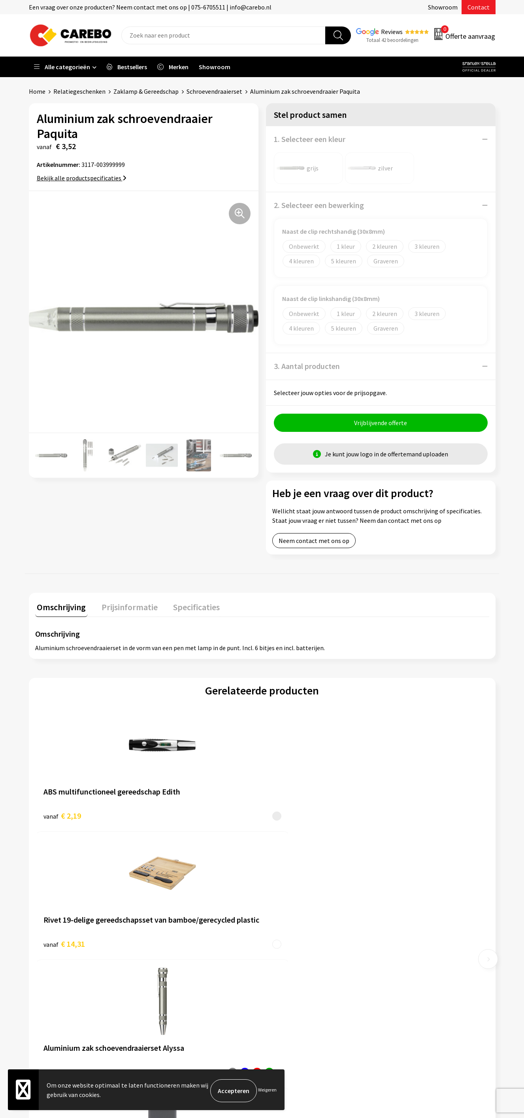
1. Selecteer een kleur (309, 139)
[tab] (59, 609)
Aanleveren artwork (182, 907)
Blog (278, 919)
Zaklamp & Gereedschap (146, 91)
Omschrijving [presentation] (59, 607)
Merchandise (289, 943)
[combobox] (223, 35)
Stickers (398, 967)
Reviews (392, 32)
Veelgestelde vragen (183, 943)
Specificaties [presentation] (187, 607)
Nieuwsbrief (288, 967)
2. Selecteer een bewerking (319, 205)
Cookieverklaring (179, 955)
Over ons (284, 907)
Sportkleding (405, 931)
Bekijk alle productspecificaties (81, 178)
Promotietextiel (409, 895)
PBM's (395, 919)
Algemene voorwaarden (188, 931)
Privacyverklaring (179, 967)
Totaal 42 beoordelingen (392, 40)
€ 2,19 (62, 816)
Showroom (443, 7)
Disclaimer (170, 991)
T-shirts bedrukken (297, 931)
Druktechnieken (177, 979)
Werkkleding (404, 907)
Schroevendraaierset (214, 91)
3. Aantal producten (307, 366)
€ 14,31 (177, 816)
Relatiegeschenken (79, 91)
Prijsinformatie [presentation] (124, 607)
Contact (478, 7)
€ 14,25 (404, 816)
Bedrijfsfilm (288, 955)
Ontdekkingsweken (298, 895)
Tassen (396, 955)
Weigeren (267, 1090)
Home (37, 91)
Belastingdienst (178, 895)
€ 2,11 (289, 816)
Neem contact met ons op (314, 543)
